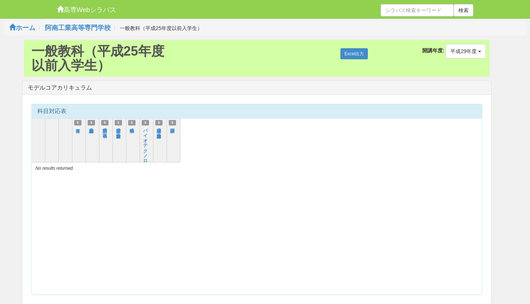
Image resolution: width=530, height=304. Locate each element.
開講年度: (433, 50)
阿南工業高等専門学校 (78, 27)
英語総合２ (91, 127)
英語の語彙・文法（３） (118, 130)
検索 (463, 10)
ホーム (22, 27)
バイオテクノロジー (145, 145)
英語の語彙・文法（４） (158, 130)
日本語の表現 (104, 128)
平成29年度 (465, 51)
